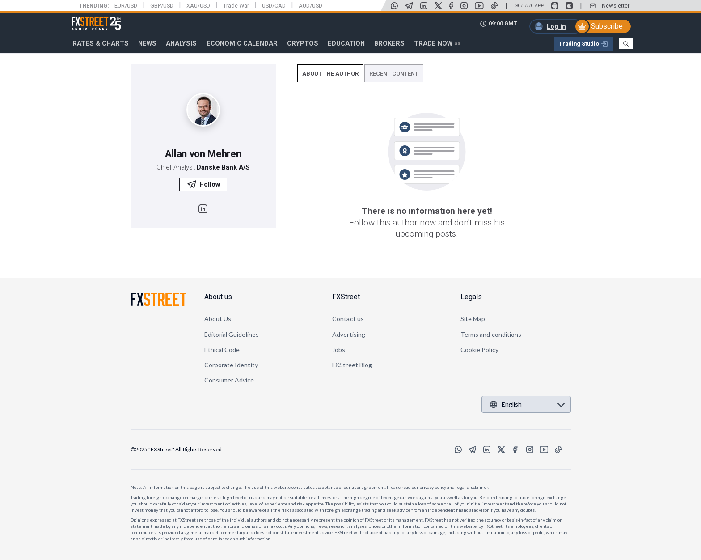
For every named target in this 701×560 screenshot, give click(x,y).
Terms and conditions (490, 334)
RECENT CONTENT (393, 73)
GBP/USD (161, 5)
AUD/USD (310, 5)
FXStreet (86, 18)
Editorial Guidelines (231, 334)
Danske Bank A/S (223, 167)
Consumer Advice (229, 380)
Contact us (348, 318)
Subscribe (607, 26)
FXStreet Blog (352, 365)
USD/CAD (274, 5)
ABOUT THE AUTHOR (330, 73)
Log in (556, 26)
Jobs (338, 349)
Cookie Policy (479, 349)
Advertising (348, 334)
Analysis (181, 43)
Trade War (236, 5)
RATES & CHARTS (100, 43)
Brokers (389, 43)
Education (346, 43)
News (147, 43)
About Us (218, 318)
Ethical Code (222, 349)
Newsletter (615, 5)
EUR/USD (125, 5)
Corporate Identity (231, 365)
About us (218, 297)
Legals (471, 297)
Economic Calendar (242, 43)
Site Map (473, 318)
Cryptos (302, 43)
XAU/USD (198, 5)
